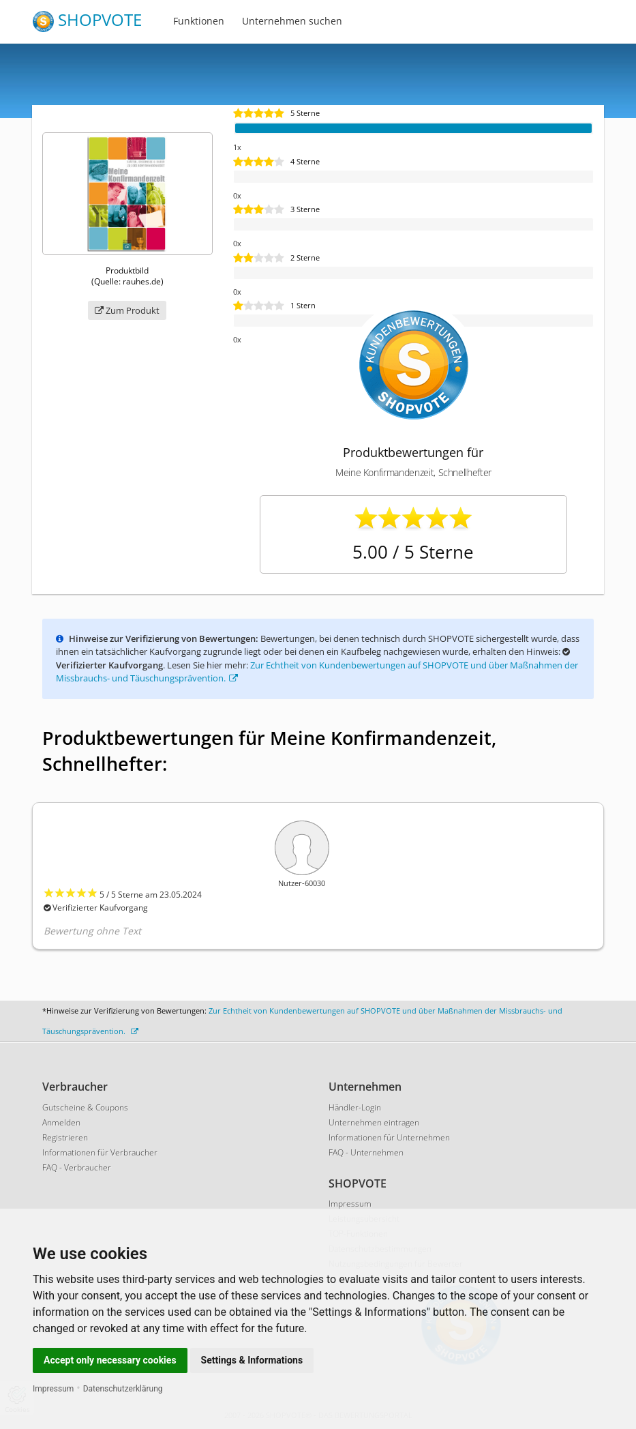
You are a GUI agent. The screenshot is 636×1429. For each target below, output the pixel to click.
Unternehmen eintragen (374, 1122)
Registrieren (65, 1137)
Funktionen (198, 20)
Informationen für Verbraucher (99, 1152)
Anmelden (61, 1122)
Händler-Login (355, 1107)
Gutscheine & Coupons (85, 1107)
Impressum (53, 1389)
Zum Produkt (127, 310)
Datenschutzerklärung (123, 1389)
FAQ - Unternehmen (366, 1152)
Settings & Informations (252, 1360)
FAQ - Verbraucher (76, 1167)
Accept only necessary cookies (110, 1360)
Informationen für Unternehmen (389, 1137)
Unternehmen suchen (292, 20)
